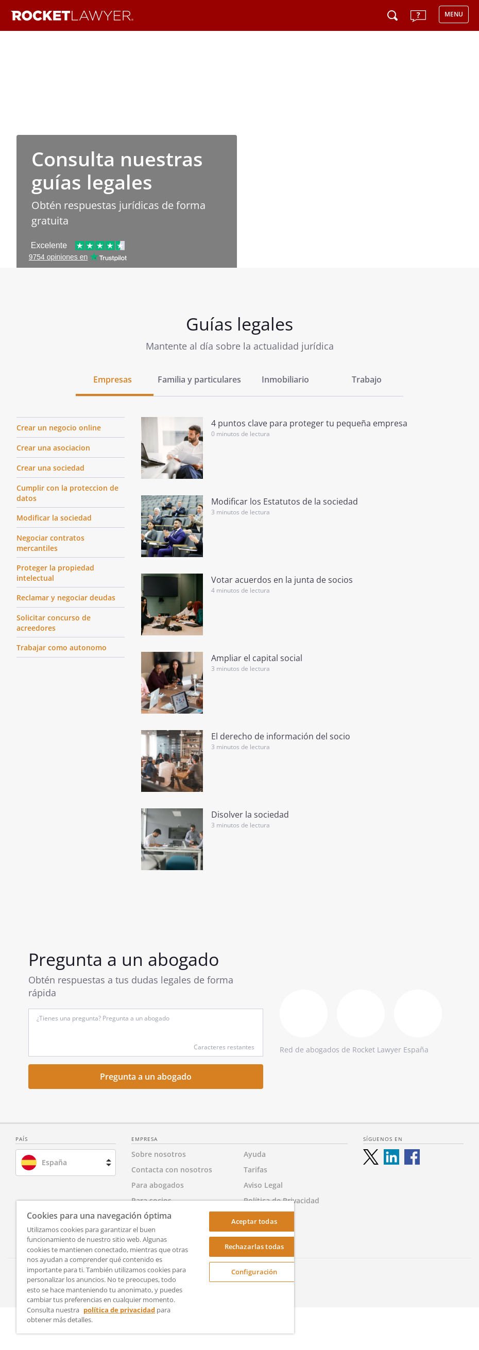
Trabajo (367, 379)
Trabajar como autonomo (61, 647)
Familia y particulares (199, 379)
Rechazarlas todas (254, 1246)
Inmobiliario (285, 379)
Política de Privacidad (281, 1200)
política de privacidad (119, 1309)
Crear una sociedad (50, 468)
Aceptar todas (254, 1221)
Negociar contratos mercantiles (50, 543)
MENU (453, 14)
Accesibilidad (266, 1216)
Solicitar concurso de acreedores (53, 623)
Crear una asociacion (53, 448)
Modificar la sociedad (54, 518)
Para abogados (157, 1185)
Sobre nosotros (158, 1154)
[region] (155, 1267)
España (54, 1162)
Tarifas (255, 1169)
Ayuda (255, 1154)
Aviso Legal (263, 1185)
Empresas (112, 379)
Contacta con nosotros (171, 1169)
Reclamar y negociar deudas (65, 597)
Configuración (254, 1271)
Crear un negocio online (58, 427)
